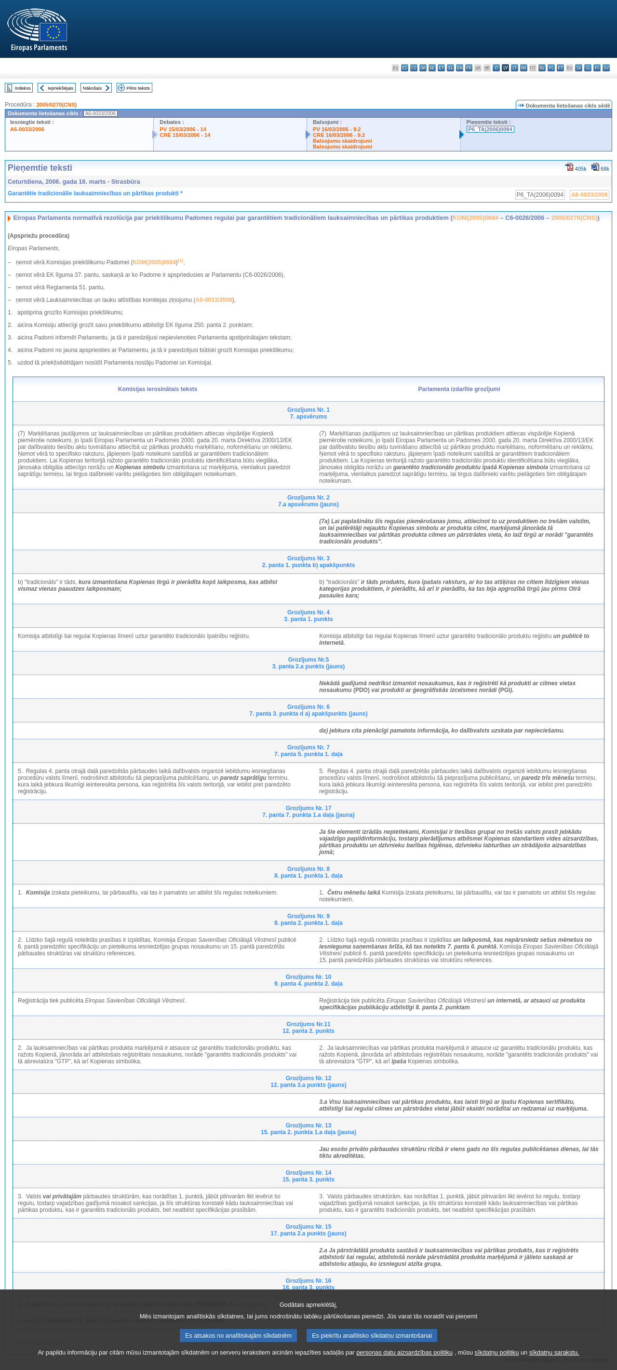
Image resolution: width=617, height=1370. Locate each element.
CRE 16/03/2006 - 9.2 (339, 135)
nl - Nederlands (542, 67)
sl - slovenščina (587, 67)
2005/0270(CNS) (56, 105)
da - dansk (423, 67)
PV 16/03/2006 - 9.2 (337, 129)
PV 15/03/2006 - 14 (183, 129)
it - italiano (496, 67)
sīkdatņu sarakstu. (554, 1364)
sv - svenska (606, 67)
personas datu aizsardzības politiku (404, 1364)
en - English (459, 67)
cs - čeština (413, 67)
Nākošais (92, 88)
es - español (404, 67)
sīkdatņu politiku (497, 1364)
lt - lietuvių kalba (514, 67)
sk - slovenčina (578, 67)
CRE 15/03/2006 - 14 (185, 135)
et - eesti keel (441, 67)
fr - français (468, 67)
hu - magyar (523, 67)
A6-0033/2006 (27, 129)
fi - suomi (597, 67)
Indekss (23, 88)
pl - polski (551, 67)
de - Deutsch (432, 67)
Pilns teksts (138, 88)
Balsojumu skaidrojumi (342, 141)
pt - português (560, 67)
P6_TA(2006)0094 (490, 129)
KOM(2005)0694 (475, 217)
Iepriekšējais (60, 88)
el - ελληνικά (450, 67)
